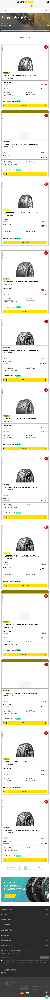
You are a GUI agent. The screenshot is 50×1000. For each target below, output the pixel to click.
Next (10, 895)
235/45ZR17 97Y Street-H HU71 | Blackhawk (20, 281)
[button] (45, 105)
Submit (44, 957)
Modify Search (25, 25)
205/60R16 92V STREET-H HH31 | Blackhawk (20, 693)
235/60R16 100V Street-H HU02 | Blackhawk (21, 487)
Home (3, 23)
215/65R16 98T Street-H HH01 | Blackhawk (20, 76)
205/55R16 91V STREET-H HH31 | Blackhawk (20, 624)
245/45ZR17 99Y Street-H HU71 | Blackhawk (20, 419)
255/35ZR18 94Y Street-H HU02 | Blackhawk (21, 556)
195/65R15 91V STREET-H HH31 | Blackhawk (20, 144)
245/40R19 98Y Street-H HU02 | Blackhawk (20, 762)
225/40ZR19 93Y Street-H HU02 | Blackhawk (21, 830)
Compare (25, 29)
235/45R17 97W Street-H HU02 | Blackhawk (20, 350)
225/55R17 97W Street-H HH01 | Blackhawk (20, 213)
